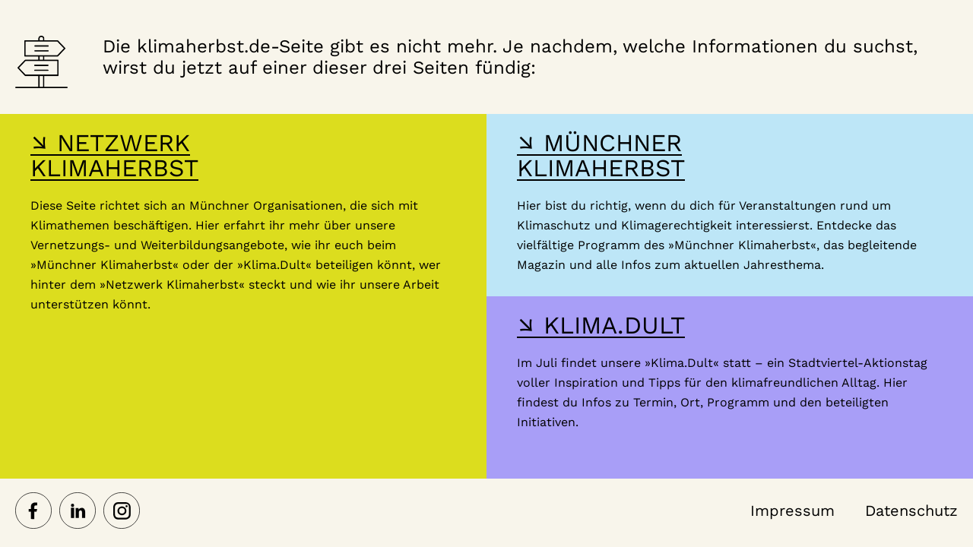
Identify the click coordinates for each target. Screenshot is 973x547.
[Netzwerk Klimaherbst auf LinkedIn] (77, 512)
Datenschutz (911, 510)
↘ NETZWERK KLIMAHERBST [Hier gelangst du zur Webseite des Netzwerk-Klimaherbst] (114, 155)
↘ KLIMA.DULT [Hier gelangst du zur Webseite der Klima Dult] (601, 325)
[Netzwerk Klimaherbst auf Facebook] (33, 512)
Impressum (792, 510)
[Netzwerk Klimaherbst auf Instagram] (121, 512)
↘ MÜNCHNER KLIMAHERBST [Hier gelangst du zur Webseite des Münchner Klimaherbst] (601, 155)
